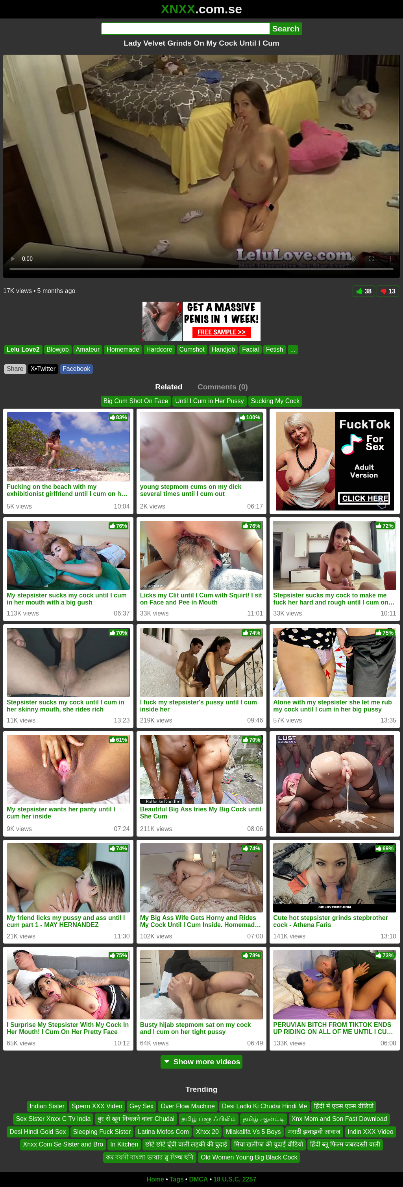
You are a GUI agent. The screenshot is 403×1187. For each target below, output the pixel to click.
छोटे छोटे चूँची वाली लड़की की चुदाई (186, 1144)
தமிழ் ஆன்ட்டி (263, 1119)
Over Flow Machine (188, 1106)
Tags (177, 1179)
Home (155, 1179)
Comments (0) (223, 387)
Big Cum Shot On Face (136, 401)
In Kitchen (124, 1144)
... (293, 349)
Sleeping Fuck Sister (102, 1131)
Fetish (274, 349)
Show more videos (201, 1062)
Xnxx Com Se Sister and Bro (63, 1144)
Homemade (123, 349)
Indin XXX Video (370, 1131)
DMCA (198, 1179)
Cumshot (192, 349)
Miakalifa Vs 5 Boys (253, 1131)
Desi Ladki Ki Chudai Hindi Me (264, 1106)
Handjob (223, 349)
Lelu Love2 (23, 349)
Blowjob (58, 349)
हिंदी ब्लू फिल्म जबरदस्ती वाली (345, 1144)
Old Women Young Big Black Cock (249, 1157)
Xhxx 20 (207, 1131)
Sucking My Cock (275, 401)
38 (364, 291)
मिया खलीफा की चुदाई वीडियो (268, 1144)
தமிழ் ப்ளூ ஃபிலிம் (208, 1119)
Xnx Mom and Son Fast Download (339, 1119)
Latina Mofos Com (163, 1131)
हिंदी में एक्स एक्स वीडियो (343, 1106)
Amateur (88, 349)
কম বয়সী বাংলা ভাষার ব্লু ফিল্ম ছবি (150, 1157)
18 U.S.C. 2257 (234, 1179)
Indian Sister (47, 1106)
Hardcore (159, 349)
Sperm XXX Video (97, 1106)
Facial (250, 349)
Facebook (76, 368)
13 (388, 291)
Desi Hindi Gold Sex (37, 1131)
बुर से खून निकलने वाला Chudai (136, 1119)
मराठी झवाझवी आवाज (314, 1131)
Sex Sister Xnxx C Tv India (53, 1119)
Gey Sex (141, 1106)
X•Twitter (43, 368)
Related (168, 387)
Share (15, 368)
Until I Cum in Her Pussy (209, 401)
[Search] (185, 28)
